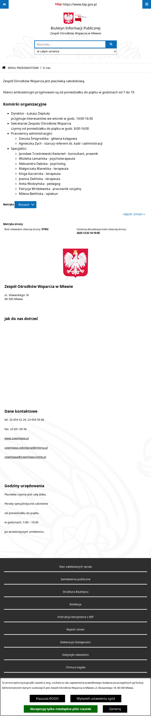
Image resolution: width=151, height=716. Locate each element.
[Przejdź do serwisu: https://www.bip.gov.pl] (75, 4)
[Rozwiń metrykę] (25, 204)
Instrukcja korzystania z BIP (75, 617)
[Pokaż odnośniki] (4, 4)
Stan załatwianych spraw (75, 566)
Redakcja (75, 604)
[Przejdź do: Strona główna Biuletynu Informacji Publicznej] (4, 68)
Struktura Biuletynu (75, 592)
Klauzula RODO (47, 698)
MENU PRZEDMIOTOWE (23, 68)
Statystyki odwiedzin (75, 655)
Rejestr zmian (75, 629)
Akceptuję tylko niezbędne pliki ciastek (60, 709)
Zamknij (115, 709)
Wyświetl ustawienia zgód (96, 698)
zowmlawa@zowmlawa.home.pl (25, 457)
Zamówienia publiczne (75, 579)
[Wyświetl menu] (146, 4)
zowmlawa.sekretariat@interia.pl (26, 448)
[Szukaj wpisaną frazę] (111, 44)
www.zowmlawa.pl (17, 438)
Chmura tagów (75, 667)
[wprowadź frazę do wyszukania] (70, 44)
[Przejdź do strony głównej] (75, 24)
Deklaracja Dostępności (75, 642)
